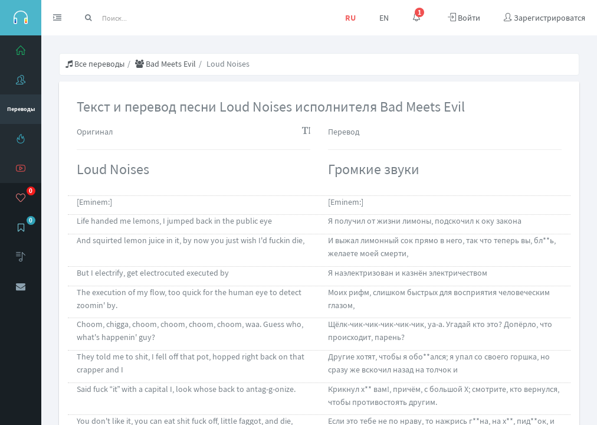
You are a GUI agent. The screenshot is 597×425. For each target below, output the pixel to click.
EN (384, 17)
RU (350, 17)
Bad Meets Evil (165, 63)
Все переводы (94, 63)
